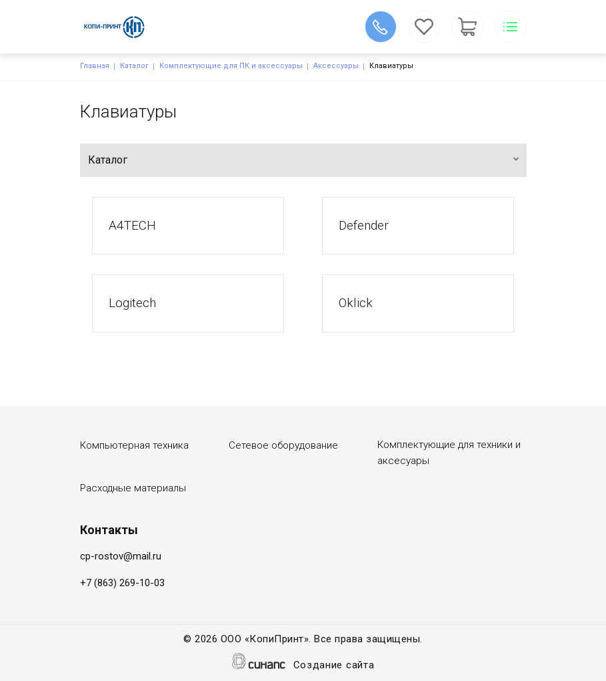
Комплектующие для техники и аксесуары (449, 453)
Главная (94, 65)
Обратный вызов (381, 27)
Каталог (134, 65)
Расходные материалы (133, 488)
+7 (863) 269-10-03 (122, 583)
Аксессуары (336, 65)
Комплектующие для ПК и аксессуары (231, 65)
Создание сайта (334, 666)
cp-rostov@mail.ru (120, 556)
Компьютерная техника (134, 445)
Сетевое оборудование (283, 445)
